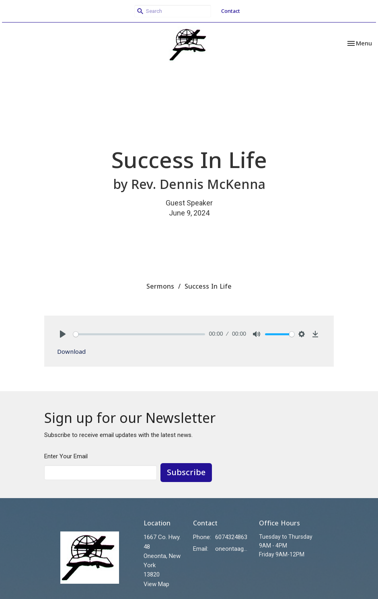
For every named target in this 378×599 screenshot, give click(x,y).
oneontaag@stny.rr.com (233, 548)
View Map (156, 584)
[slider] (139, 334)
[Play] (62, 334)
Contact (230, 10)
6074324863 (231, 537)
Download (71, 351)
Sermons (160, 286)
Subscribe (186, 472)
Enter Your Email (66, 456)
